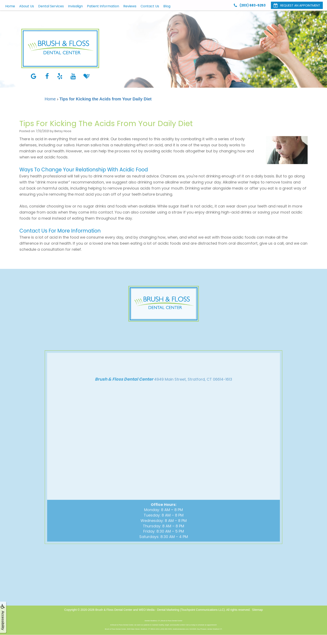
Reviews (129, 6)
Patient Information (103, 6)
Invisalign (75, 6)
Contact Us (150, 6)
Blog (166, 6)
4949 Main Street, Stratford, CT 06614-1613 (193, 386)
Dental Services (51, 6)
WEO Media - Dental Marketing (159, 609)
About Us (26, 6)
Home (10, 6)
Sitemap (257, 609)
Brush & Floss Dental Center (113, 609)
